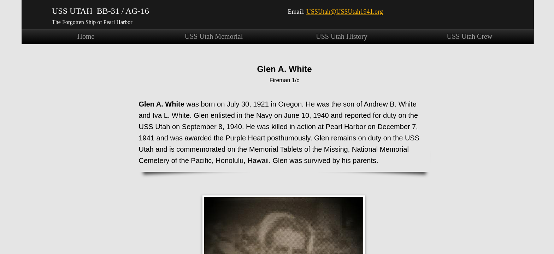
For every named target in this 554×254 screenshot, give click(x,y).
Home (86, 36)
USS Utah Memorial (214, 36)
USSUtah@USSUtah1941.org (344, 11)
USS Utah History (341, 36)
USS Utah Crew (470, 36)
